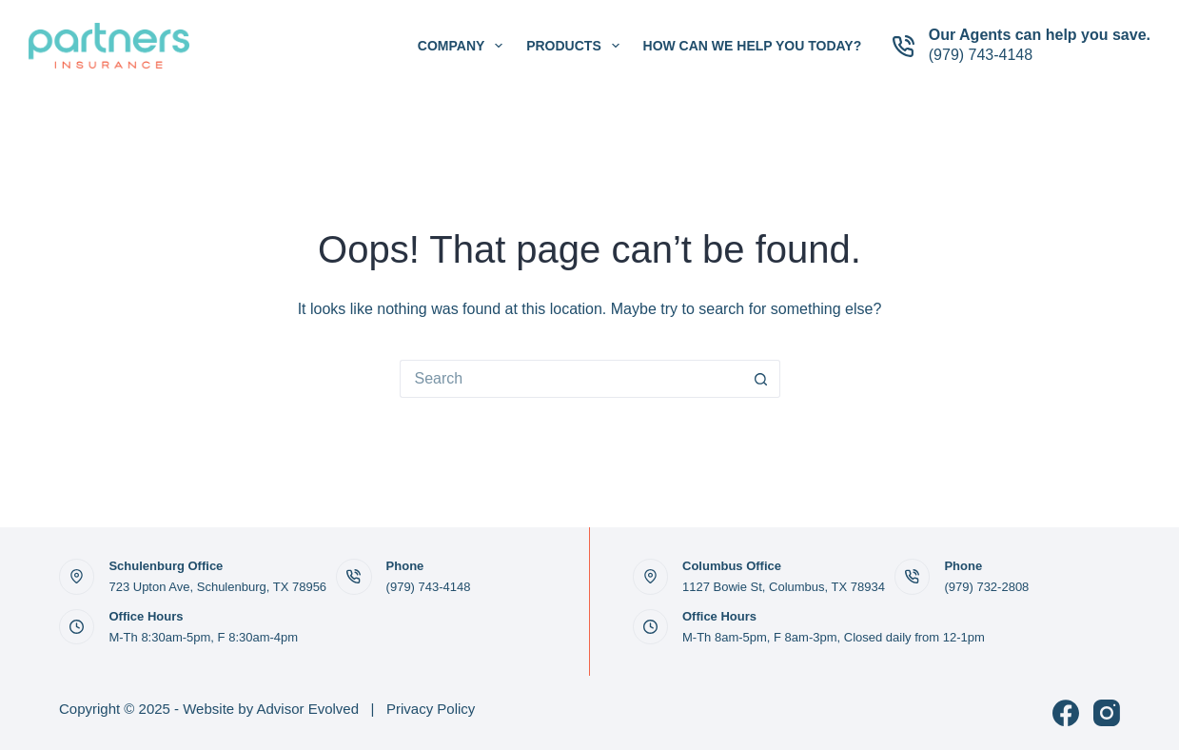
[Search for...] (571, 379)
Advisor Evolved (308, 709)
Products (576, 45)
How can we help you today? (752, 45)
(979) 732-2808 (986, 587)
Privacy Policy (430, 709)
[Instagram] (1106, 713)
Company (464, 45)
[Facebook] (1065, 713)
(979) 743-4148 (980, 55)
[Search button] (761, 379)
